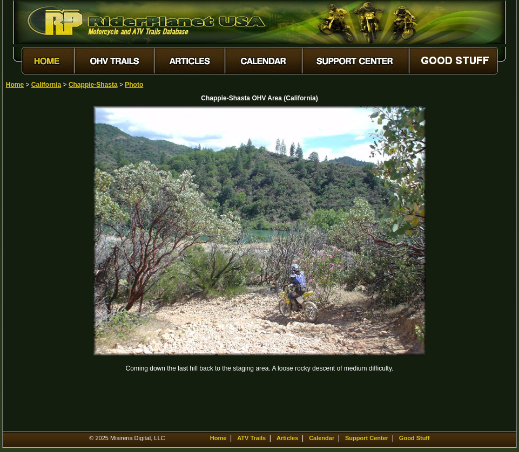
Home (15, 84)
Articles (287, 438)
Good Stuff (414, 438)
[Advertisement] (43, 268)
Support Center (366, 438)
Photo (134, 84)
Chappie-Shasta (93, 84)
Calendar (321, 438)
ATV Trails (251, 438)
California (46, 84)
